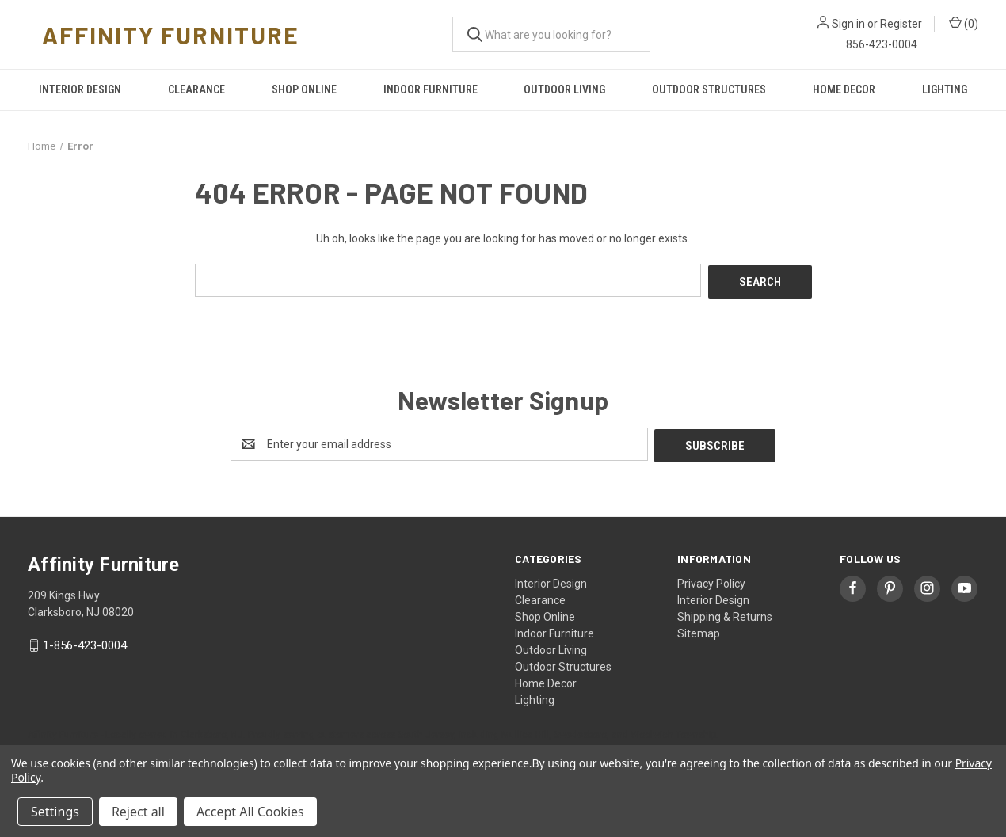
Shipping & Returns (724, 613)
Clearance (196, 89)
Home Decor (844, 89)
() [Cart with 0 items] (963, 23)
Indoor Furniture (430, 89)
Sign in (848, 23)
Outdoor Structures (709, 89)
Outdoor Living (564, 89)
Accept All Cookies (250, 811)
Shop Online (304, 89)
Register (901, 23)
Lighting (944, 89)
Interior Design (80, 89)
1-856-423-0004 (85, 642)
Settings (55, 811)
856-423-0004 (881, 44)
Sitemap (698, 629)
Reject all (138, 811)
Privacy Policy (711, 579)
